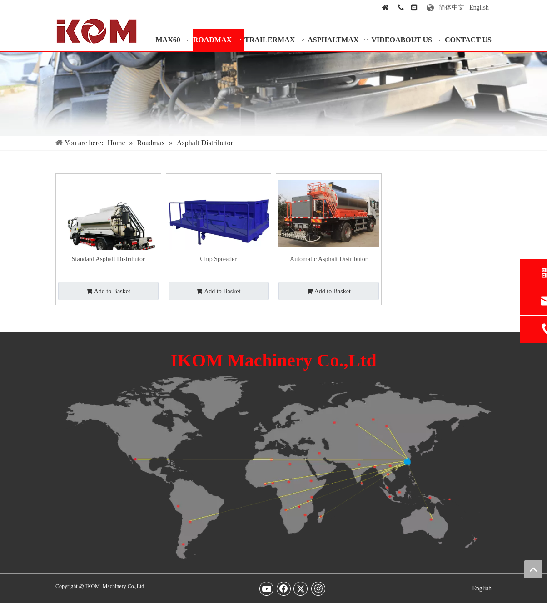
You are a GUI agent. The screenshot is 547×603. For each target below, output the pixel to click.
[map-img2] (273, 467)
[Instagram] (318, 588)
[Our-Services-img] (273, 94)
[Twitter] (300, 588)
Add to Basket (108, 291)
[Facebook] (284, 588)
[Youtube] (266, 588)
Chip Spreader (218, 259)
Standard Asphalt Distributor (108, 259)
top (533, 569)
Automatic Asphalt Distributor (328, 259)
